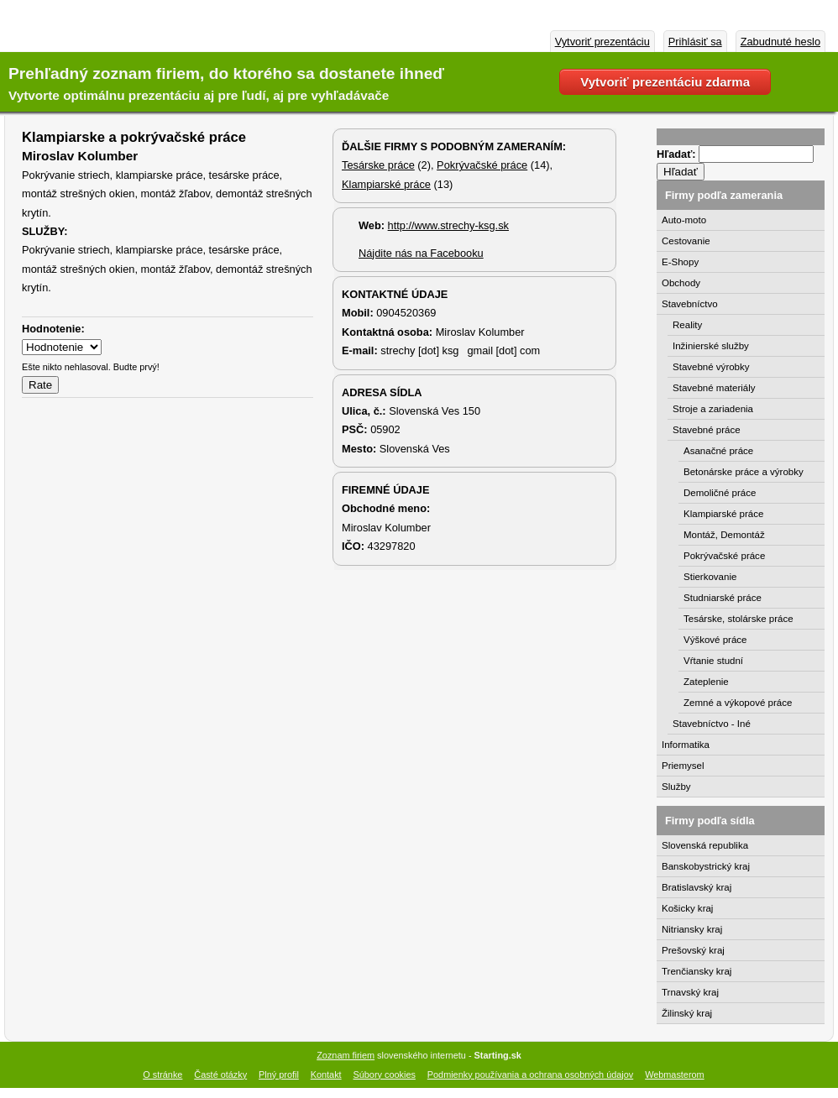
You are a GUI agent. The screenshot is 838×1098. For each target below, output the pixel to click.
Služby (676, 787)
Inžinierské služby (711, 346)
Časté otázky (220, 1074)
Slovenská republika (705, 845)
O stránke (162, 1074)
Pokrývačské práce (482, 165)
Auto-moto (684, 220)
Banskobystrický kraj (706, 866)
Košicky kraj (687, 908)
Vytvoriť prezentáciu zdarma (665, 82)
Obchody (681, 283)
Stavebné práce (707, 430)
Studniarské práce (722, 598)
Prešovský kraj (693, 950)
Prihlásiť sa (695, 41)
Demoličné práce (719, 493)
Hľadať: (678, 154)
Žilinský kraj (687, 1013)
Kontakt (326, 1074)
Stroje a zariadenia (713, 409)
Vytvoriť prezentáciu (602, 41)
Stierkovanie (709, 577)
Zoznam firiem (345, 1055)
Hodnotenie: (53, 328)
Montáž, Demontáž (724, 535)
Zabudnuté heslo (780, 41)
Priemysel (683, 766)
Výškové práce (715, 640)
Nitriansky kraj (692, 929)
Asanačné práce (718, 451)
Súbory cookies (385, 1074)
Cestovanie (686, 241)
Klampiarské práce (386, 184)
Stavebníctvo (690, 304)
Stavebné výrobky (711, 367)
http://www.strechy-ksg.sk (448, 225)
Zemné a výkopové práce (737, 703)
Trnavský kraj (690, 992)
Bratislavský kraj (696, 887)
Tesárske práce (378, 165)
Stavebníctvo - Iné (712, 724)
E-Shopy (680, 262)
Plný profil (279, 1074)
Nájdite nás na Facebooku (421, 253)
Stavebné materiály (714, 388)
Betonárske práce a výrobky (743, 472)
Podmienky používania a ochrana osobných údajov (530, 1074)
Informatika (686, 745)
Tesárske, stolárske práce (738, 619)
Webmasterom (674, 1074)
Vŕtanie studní (713, 661)
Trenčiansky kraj (696, 971)
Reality (687, 325)
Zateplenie (706, 682)
